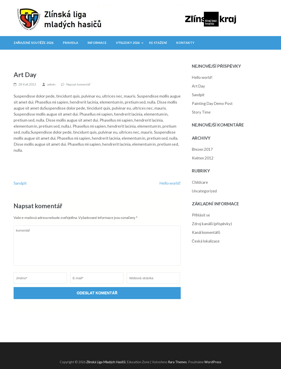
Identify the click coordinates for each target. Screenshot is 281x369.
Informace (97, 43)
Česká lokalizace (205, 241)
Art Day (198, 86)
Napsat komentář (78, 84)
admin (51, 84)
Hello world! (170, 183)
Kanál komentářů (206, 232)
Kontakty (185, 43)
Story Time (201, 112)
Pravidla (70, 43)
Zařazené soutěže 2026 (33, 43)
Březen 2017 (202, 149)
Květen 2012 (202, 158)
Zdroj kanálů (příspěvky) (212, 223)
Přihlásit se (201, 215)
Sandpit (20, 183)
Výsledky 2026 (128, 43)
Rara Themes (177, 362)
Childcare (200, 182)
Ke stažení (158, 43)
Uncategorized (204, 191)
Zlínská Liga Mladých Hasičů (105, 362)
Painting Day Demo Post (212, 103)
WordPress (212, 362)
